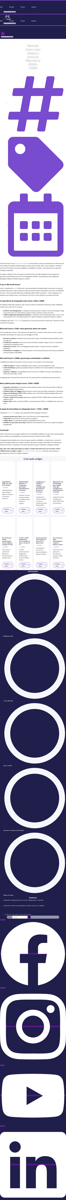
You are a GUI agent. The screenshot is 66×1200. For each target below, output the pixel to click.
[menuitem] (11, 8)
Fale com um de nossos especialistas (32, 451)
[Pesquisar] (29, 917)
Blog (9, 136)
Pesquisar (9, 917)
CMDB (10, 193)
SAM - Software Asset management (23, 136)
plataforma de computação (21, 263)
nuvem (15, 288)
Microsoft (21, 193)
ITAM (15, 193)
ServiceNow (10, 412)
